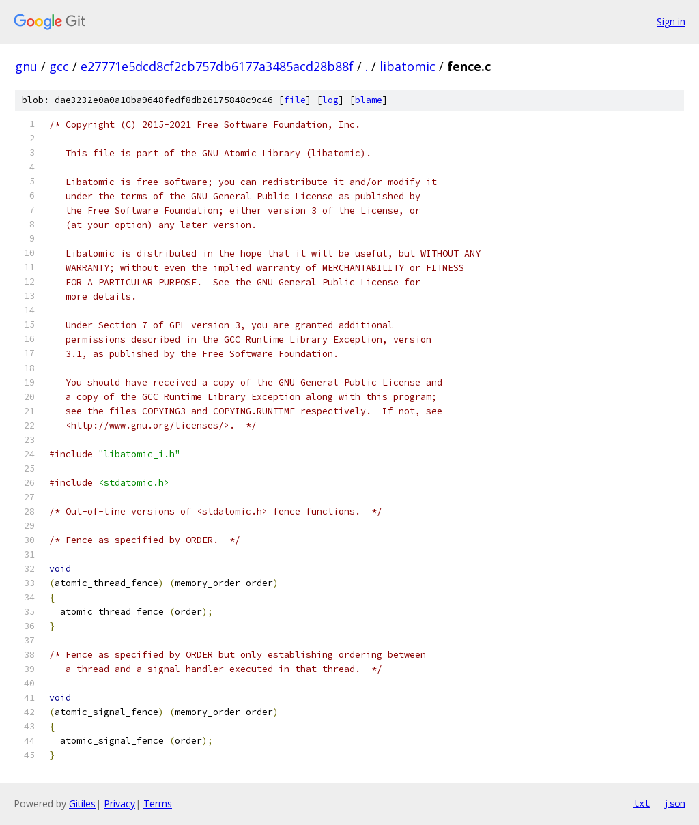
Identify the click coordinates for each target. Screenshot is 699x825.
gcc (59, 66)
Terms (157, 803)
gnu (26, 66)
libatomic (408, 66)
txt (641, 803)
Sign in (671, 21)
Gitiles (82, 803)
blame (368, 100)
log (330, 100)
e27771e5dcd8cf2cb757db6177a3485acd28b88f (217, 66)
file (295, 100)
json (674, 803)
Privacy (119, 803)
